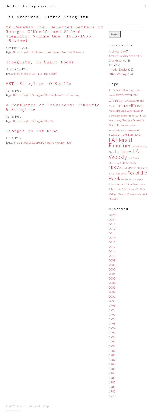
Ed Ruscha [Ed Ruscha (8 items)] (141, 115)
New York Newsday (67, 95)
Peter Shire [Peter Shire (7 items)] (120, 173)
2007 (112, 269)
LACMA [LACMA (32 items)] (134, 135)
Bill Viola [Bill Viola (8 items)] (121, 110)
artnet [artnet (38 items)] (123, 105)
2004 (112, 283)
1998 (112, 310)
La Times (37, 73)
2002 (112, 292)
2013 (112, 242)
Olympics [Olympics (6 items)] (124, 168)
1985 (112, 368)
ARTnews (38, 52)
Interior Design (118, 69)
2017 (112, 228)
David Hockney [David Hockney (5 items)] (128, 115)
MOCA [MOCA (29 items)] (114, 167)
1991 (112, 341)
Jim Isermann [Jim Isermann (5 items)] (130, 130)
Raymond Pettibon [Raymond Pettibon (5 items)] (128, 179)
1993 (112, 332)
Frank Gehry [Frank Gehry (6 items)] (115, 120)
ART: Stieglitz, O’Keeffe (38, 83)
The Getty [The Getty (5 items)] (140, 189)
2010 (112, 256)
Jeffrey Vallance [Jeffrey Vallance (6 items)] (116, 130)
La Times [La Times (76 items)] (123, 151)
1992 (112, 337)
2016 (112, 233)
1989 (112, 350)
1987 (112, 359)
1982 (112, 382)
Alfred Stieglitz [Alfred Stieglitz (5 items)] (129, 90)
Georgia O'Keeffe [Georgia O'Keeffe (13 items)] (133, 120)
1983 (112, 377)
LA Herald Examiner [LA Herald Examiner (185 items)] (120, 143)
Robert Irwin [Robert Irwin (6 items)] (139, 184)
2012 (112, 246)
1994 (112, 328)
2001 (112, 296)
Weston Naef (63, 142)
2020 (112, 219)
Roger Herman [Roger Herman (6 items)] (129, 189)
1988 (112, 355)
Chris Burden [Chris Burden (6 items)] (115, 115)
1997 (112, 314)
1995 (112, 323)
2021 (112, 215)
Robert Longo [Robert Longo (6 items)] (115, 189)
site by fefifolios (13, 410)
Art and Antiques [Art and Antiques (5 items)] (127, 101)
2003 (112, 287)
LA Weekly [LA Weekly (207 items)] (124, 154)
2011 (112, 251)
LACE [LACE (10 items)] (124, 135)
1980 (112, 391)
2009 (112, 260)
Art (111, 65)
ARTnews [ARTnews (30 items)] (136, 105)
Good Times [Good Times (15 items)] (116, 125)
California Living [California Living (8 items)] (134, 110)
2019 (112, 224)
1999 (112, 305)
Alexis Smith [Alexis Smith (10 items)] (115, 90)
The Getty (50, 73)
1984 (112, 373)
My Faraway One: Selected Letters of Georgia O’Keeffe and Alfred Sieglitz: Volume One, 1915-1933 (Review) (54, 34)
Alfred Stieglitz (21, 52)
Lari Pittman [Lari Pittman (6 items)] (137, 146)
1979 (112, 396)
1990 (112, 346)
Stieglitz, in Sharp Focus (40, 62)
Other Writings (118, 74)
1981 (112, 387)
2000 (112, 301)
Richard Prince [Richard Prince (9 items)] (124, 184)
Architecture (117, 51)
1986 (112, 364)
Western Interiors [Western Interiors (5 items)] (134, 194)
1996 (112, 319)
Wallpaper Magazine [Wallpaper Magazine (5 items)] (117, 194)
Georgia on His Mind (32, 131)
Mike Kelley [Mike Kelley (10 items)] (129, 162)
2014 (112, 237)
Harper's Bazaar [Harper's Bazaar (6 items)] (132, 125)
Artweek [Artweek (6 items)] (113, 111)
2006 (112, 274)
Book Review (53, 52)
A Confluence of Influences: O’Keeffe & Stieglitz (53, 107)
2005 (112, 278)
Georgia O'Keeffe (73, 52)
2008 (112, 265)
